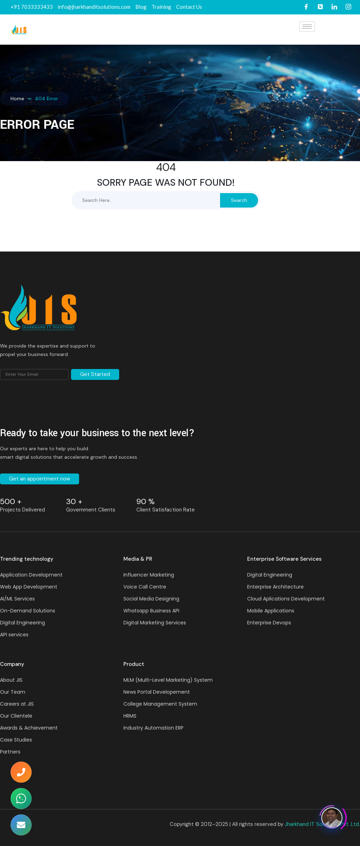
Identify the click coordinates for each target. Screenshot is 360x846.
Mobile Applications (270, 610)
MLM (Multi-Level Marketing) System (168, 680)
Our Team (12, 691)
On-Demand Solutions (27, 610)
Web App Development (28, 586)
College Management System (160, 703)
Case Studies (16, 739)
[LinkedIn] (334, 7)
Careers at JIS (17, 703)
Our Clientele (16, 715)
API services (14, 634)
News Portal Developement (156, 691)
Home (17, 98)
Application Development (31, 574)
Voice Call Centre (144, 586)
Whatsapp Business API (151, 610)
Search (239, 200)
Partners (10, 751)
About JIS (11, 680)
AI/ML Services (17, 598)
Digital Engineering (22, 622)
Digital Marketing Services (154, 622)
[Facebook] (306, 7)
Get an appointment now (39, 478)
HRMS (129, 715)
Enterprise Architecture (275, 586)
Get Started (95, 374)
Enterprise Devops (269, 622)
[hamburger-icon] (307, 26)
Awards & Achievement (29, 727)
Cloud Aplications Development (286, 598)
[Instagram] (348, 7)
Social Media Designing (151, 598)
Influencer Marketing (148, 574)
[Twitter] (320, 7)
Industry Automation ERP (153, 727)
